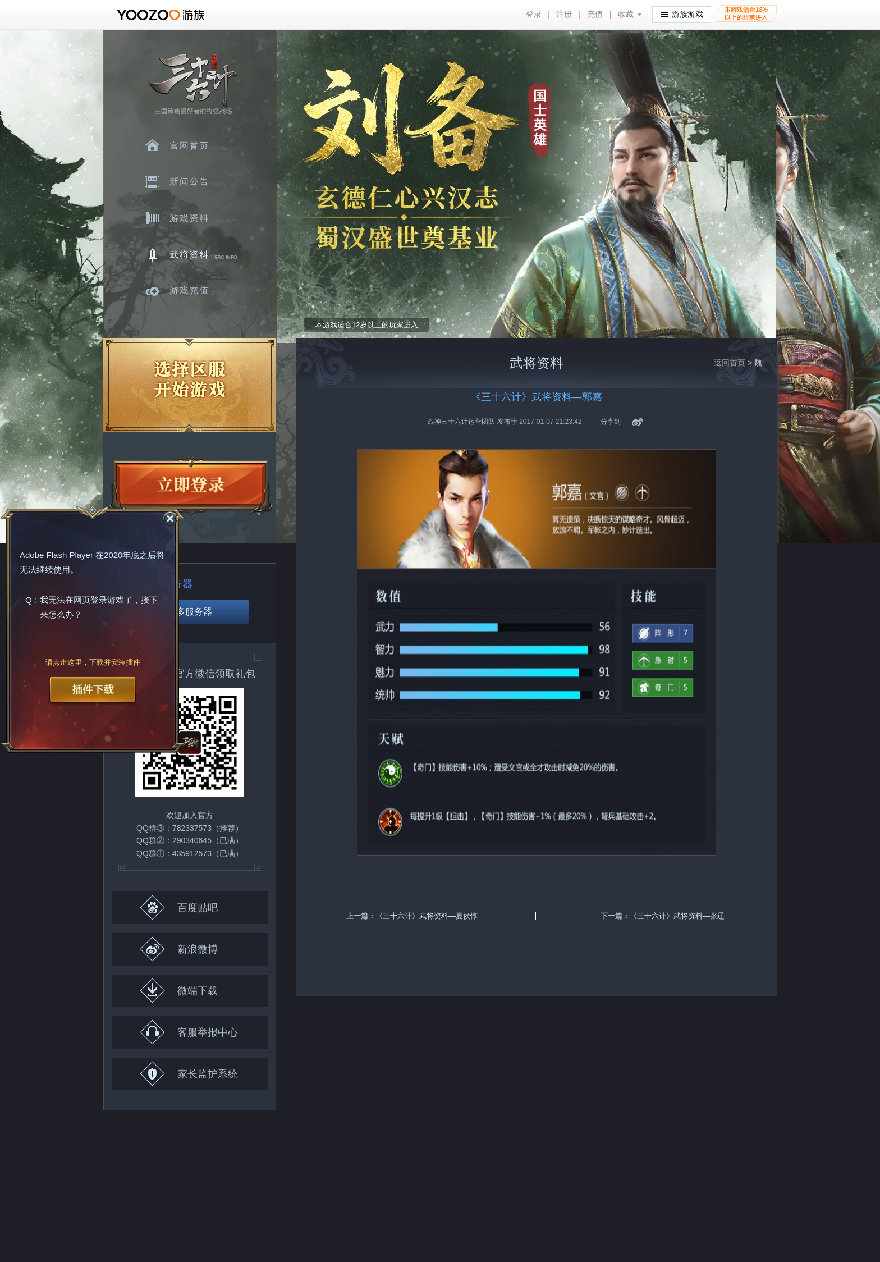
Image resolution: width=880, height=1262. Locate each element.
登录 (534, 14)
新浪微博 (179, 949)
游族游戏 (682, 14)
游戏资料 (194, 218)
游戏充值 (194, 291)
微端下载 (179, 990)
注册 (564, 14)
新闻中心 (194, 181)
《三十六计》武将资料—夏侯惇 (426, 916)
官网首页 (194, 145)
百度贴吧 (179, 907)
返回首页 (729, 362)
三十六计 (192, 84)
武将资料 (194, 254)
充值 (595, 14)
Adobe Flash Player (56, 555)
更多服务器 (189, 611)
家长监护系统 (189, 1073)
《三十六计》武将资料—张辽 (677, 916)
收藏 (626, 14)
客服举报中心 (189, 1032)
